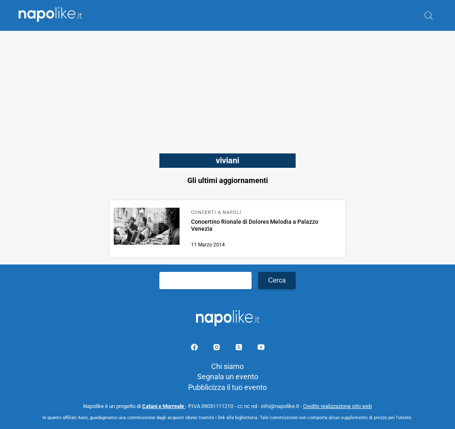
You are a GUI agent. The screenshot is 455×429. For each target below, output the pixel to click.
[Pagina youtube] (261, 348)
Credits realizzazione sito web (337, 406)
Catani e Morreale (163, 406)
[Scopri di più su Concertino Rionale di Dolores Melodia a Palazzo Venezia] (147, 227)
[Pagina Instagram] (217, 348)
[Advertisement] (227, 88)
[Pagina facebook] (195, 348)
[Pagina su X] (240, 348)
